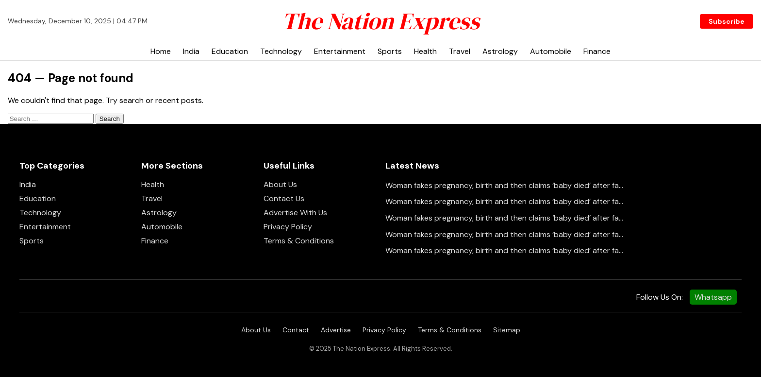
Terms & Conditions (299, 241)
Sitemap (506, 330)
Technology (281, 51)
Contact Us (284, 198)
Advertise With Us (295, 212)
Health (425, 51)
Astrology (500, 51)
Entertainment (339, 51)
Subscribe (726, 21)
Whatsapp (713, 297)
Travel (459, 51)
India (191, 51)
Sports (390, 51)
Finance (597, 51)
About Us (280, 184)
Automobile (550, 51)
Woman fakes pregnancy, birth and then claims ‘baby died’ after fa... (504, 185)
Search (109, 118)
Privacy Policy (288, 227)
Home (160, 51)
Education (230, 51)
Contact (295, 330)
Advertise (336, 330)
